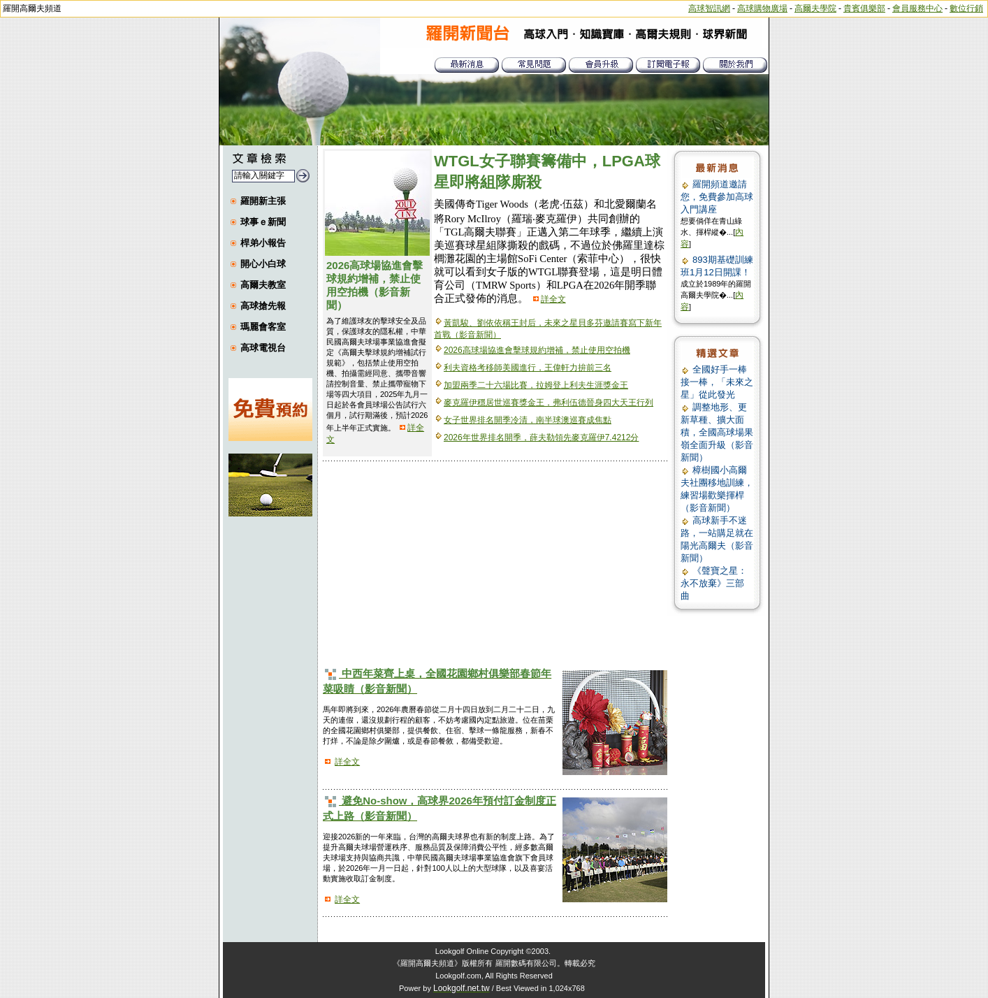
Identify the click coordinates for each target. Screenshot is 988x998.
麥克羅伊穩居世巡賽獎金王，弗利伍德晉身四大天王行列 (548, 402)
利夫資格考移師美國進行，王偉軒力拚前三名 (527, 368)
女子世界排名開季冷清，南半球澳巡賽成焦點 (527, 420)
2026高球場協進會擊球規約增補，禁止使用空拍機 (537, 350)
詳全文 (553, 299)
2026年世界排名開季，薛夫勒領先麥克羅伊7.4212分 (541, 437)
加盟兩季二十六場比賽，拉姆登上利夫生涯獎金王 (536, 385)
